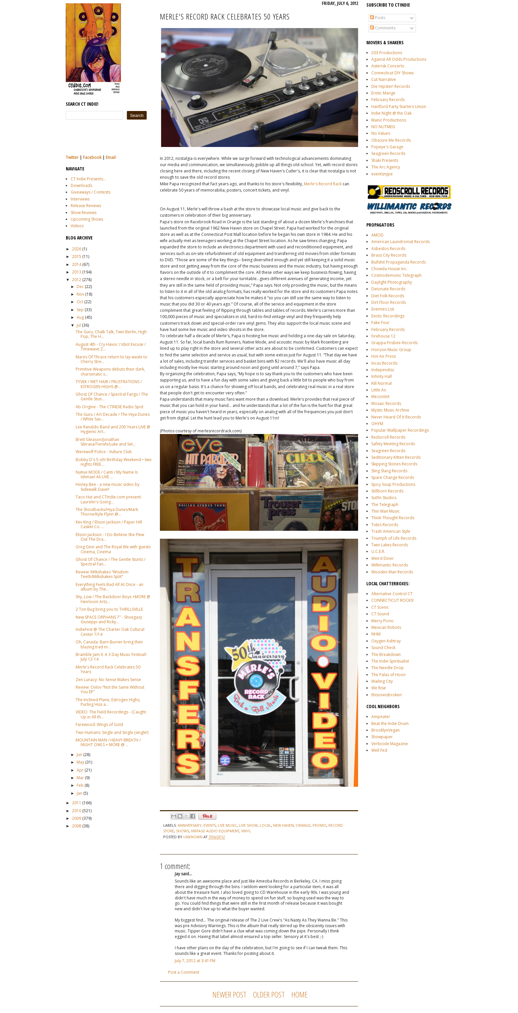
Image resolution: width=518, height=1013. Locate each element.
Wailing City (382, 681)
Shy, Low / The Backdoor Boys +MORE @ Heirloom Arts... (113, 599)
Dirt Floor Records (388, 302)
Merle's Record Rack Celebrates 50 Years (108, 669)
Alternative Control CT (392, 594)
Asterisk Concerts (387, 66)
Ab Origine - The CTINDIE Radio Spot (109, 407)
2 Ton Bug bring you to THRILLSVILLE (109, 609)
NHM (376, 634)
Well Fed (379, 750)
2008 (76, 826)
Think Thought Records (392, 518)
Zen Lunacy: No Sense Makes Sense (108, 679)
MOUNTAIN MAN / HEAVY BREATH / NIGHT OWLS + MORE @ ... (108, 742)
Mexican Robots (386, 627)
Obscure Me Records (391, 140)
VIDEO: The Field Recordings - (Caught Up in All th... (111, 714)
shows (182, 830)
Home (299, 994)
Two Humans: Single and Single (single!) (112, 732)
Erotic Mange (383, 93)
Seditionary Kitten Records (396, 457)
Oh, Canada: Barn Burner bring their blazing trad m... (109, 644)
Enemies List (382, 309)
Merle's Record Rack (323, 184)
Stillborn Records (387, 491)
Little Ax (378, 390)
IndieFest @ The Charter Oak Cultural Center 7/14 (110, 632)
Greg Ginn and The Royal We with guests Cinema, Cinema (113, 549)
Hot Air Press (383, 356)
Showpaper (382, 737)
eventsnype (382, 174)
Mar (80, 777)
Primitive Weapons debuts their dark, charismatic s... (110, 371)
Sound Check (383, 647)
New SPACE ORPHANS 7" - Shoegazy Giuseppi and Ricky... (109, 619)
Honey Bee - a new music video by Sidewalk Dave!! (107, 487)
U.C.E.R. (378, 551)
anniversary (190, 825)
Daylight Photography (391, 282)
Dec (80, 286)
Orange (303, 825)
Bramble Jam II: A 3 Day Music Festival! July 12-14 (111, 657)
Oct (80, 302)
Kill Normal (381, 383)
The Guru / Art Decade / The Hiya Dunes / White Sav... (113, 417)
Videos (77, 226)
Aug (80, 317)
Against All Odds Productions (398, 59)
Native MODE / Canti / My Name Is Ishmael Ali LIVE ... (107, 474)
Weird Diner (382, 558)
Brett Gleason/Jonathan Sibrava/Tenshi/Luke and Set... (106, 442)
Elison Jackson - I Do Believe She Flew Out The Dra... (110, 537)
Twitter (72, 157)
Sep (80, 309)
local (265, 825)
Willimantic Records (389, 565)
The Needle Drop (387, 667)
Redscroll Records (388, 437)
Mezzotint (380, 396)
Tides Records (384, 524)
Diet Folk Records (387, 296)
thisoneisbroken (386, 695)
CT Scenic (380, 607)
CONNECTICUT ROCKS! (392, 600)
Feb (80, 785)
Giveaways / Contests (90, 192)
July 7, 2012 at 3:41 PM (195, 960)
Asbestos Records (388, 248)
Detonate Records (388, 289)
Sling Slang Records (389, 471)
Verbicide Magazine (389, 743)
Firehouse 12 (383, 336)
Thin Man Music (385, 511)
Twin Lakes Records (389, 545)
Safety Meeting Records (393, 444)
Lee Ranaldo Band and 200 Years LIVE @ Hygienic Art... (113, 429)
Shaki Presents (384, 160)
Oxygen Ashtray (386, 641)
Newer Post (229, 994)
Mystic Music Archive (390, 410)
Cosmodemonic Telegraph (396, 275)
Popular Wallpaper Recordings (400, 430)
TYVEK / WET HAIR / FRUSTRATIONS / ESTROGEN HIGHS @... (109, 384)
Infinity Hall (381, 376)
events (210, 825)
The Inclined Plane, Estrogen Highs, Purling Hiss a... (108, 702)
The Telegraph (384, 504)
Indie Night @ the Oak (391, 113)
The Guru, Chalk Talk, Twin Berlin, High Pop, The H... (111, 334)
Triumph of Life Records (393, 538)
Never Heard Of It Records (396, 417)
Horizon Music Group (391, 349)
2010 (76, 811)
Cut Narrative (383, 79)
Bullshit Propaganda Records (398, 262)
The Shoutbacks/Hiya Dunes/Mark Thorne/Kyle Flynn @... (107, 512)
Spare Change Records (392, 477)
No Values (380, 133)
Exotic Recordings (387, 316)
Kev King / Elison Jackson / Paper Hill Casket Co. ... (109, 524)
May (80, 762)
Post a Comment (183, 972)
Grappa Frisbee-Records (394, 342)
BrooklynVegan (385, 730)
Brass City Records (388, 255)
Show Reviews (83, 212)
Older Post (269, 994)
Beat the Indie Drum (390, 723)
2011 (76, 803)
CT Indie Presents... (88, 179)
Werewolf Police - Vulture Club (104, 451)
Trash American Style (390, 531)
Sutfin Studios (383, 497)
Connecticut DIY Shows (392, 73)
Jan (79, 793)
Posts (377, 17)
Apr (80, 770)
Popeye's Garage (387, 147)
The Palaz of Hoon (388, 674)
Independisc (382, 370)
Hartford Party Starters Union (398, 106)
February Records (388, 99)
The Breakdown (386, 654)
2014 (76, 264)
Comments (382, 28)
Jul (79, 325)
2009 (76, 818)
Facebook (92, 157)
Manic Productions (388, 120)
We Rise (378, 688)
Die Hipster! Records (390, 86)
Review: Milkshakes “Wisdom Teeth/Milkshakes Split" (102, 574)
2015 (76, 256)
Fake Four (380, 322)
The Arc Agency (385, 167)
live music (227, 825)
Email (111, 157)
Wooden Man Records (392, 572)
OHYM (377, 423)
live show (248, 825)
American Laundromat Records (400, 241)
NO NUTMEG (383, 126)
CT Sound (380, 614)
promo (319, 825)
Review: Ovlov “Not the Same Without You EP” (110, 689)
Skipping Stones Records (394, 464)
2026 (76, 249)
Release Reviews (86, 205)
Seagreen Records (388, 153)
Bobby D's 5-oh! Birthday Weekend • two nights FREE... (114, 462)
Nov (80, 294)
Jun (79, 754)
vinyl (246, 830)
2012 (76, 279)
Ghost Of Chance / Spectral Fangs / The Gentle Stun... (112, 396)
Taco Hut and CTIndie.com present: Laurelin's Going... (109, 499)
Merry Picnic (382, 621)
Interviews (80, 199)
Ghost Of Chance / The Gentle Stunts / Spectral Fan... (110, 562)
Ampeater (380, 716)
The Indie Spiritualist (390, 661)
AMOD (377, 235)
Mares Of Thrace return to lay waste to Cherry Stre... (111, 359)
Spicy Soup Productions (393, 484)
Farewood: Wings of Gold (99, 724)
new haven (283, 825)
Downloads (81, 185)
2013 (76, 272)
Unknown (193, 836)
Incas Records (384, 363)
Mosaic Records (386, 403)
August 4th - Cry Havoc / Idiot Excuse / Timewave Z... (111, 347)
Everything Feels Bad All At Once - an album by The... (109, 587)
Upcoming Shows (87, 219)
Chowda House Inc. (389, 268)
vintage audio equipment (215, 830)
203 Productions (386, 52)
